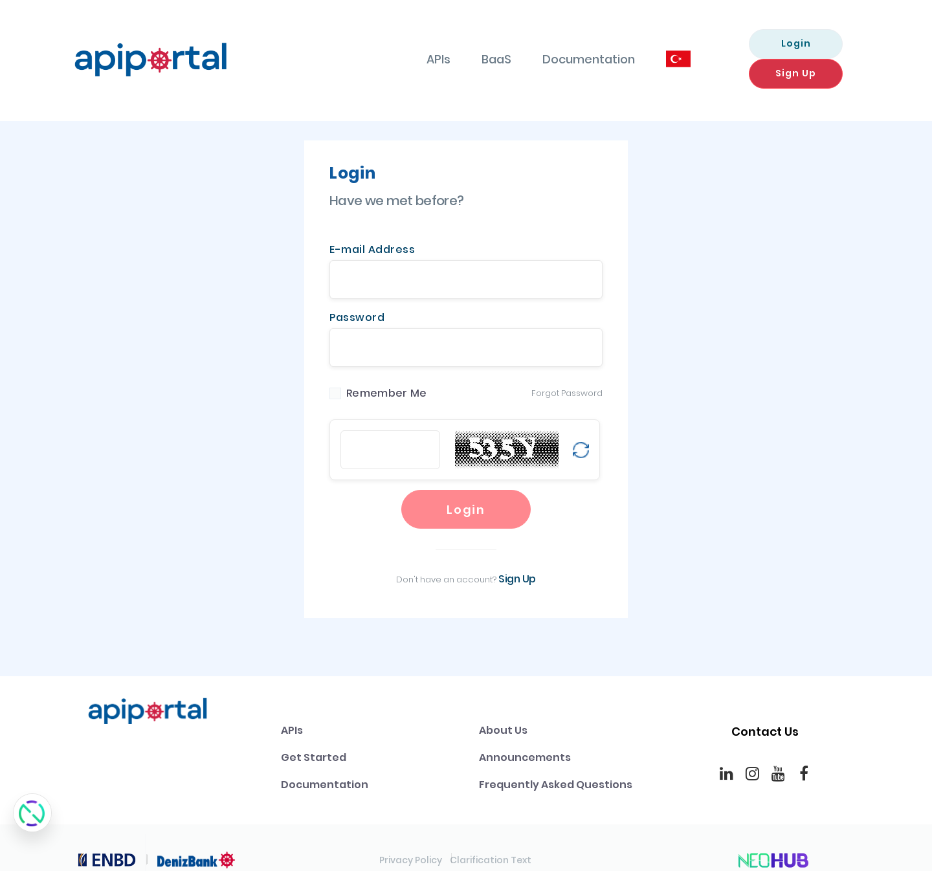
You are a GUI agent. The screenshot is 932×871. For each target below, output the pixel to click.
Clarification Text (490, 845)
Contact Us (765, 717)
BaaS (410, 47)
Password (356, 292)
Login (710, 45)
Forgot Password (567, 368)
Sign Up (816, 45)
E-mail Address (372, 224)
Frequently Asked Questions (555, 769)
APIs (352, 47)
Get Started (313, 742)
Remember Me (386, 368)
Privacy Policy (410, 845)
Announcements (525, 742)
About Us (503, 715)
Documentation (502, 47)
